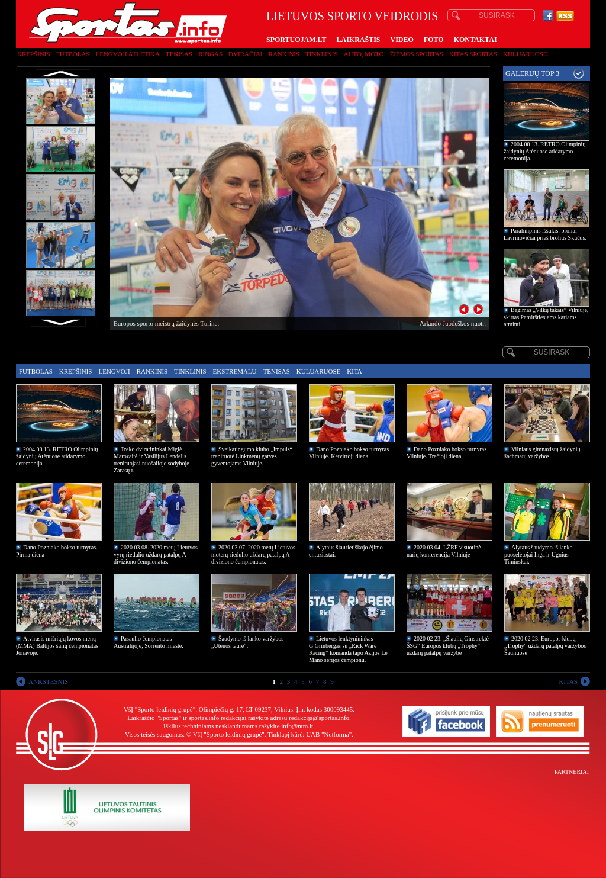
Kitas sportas (473, 53)
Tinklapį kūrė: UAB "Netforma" (309, 734)
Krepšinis (33, 53)
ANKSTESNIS (48, 681)
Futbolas (73, 53)
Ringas (210, 53)
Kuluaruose (525, 53)
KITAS (568, 681)
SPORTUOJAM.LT (296, 40)
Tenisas (179, 53)
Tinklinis (321, 53)
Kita (354, 371)
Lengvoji (114, 371)
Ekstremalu (235, 371)
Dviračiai (245, 53)
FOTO (434, 40)
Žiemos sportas (416, 53)
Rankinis (284, 53)
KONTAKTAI (475, 40)
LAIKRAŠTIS (358, 40)
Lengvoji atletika (127, 53)
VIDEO (402, 40)
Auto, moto (364, 53)
